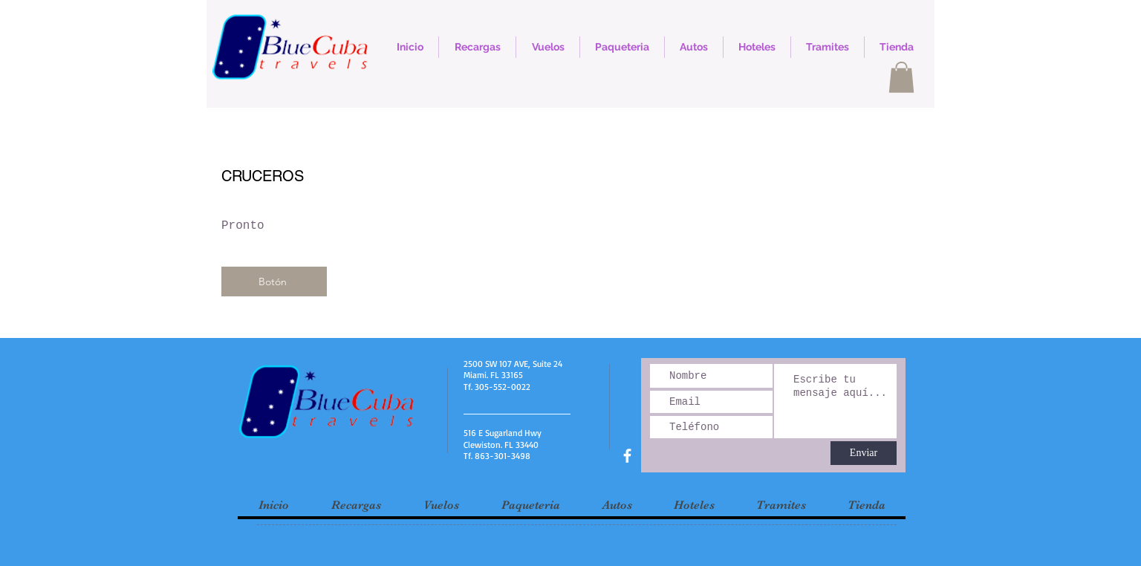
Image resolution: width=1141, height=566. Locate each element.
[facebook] (627, 455)
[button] (901, 77)
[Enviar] (863, 453)
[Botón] (274, 281)
